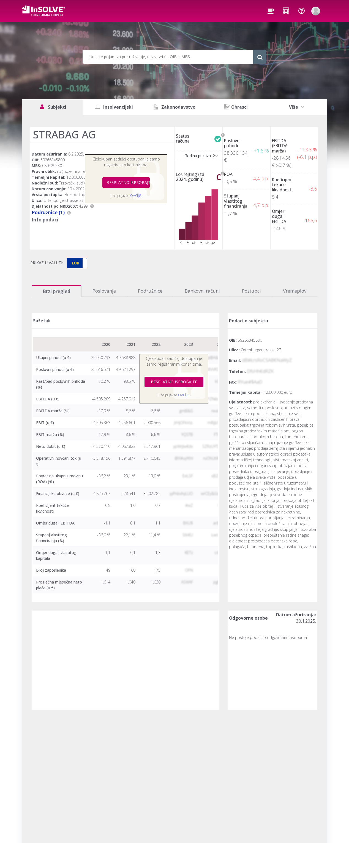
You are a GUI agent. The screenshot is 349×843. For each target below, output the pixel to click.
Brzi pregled (56, 291)
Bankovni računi (202, 291)
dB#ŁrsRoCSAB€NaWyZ (267, 360)
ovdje (135, 195)
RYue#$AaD (250, 382)
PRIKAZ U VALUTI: (46, 262)
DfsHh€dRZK (260, 371)
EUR (75, 263)
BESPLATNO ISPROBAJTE (128, 182)
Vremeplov (294, 291)
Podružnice (150, 291)
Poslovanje (104, 291)
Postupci (251, 291)
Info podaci (45, 219)
